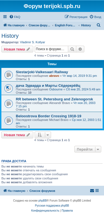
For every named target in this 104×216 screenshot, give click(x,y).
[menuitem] (14, 17)
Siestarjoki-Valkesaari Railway (42, 72)
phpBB (43, 200)
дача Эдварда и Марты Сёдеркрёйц (48, 85)
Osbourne (55, 89)
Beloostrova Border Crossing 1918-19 (48, 116)
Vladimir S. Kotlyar (32, 42)
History (10, 36)
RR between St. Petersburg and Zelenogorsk (54, 99)
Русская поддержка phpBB (52, 205)
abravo (54, 75)
